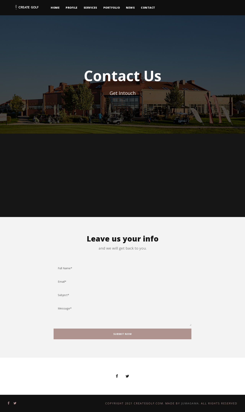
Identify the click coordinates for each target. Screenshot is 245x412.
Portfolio (111, 7)
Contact (148, 7)
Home (55, 7)
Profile (72, 7)
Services (90, 7)
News (130, 7)
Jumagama (190, 403)
